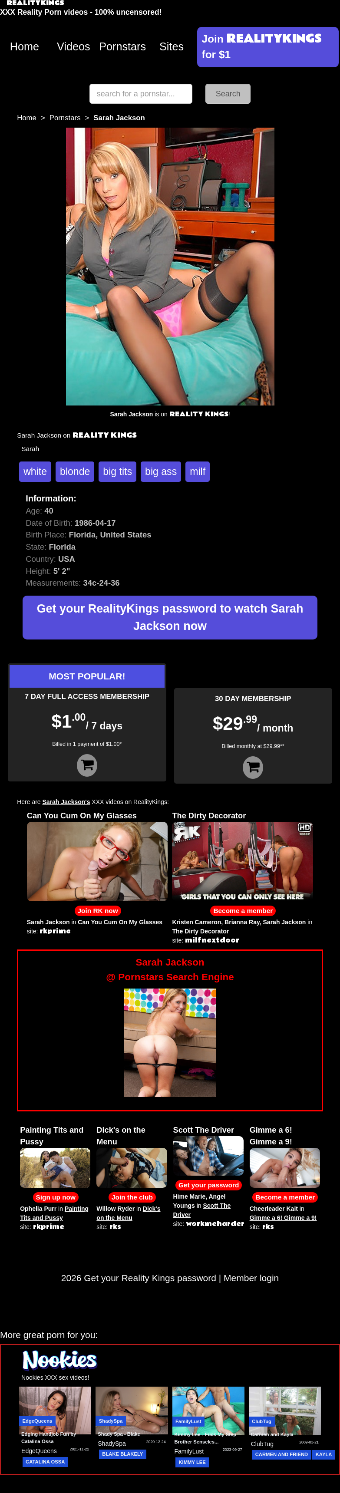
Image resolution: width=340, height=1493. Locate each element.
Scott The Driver (203, 1130)
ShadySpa (110, 1421)
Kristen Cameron (196, 922)
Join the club (132, 1197)
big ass (161, 471)
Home (24, 46)
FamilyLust (188, 1421)
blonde (75, 471)
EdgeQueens (38, 1421)
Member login (251, 1278)
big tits (117, 471)
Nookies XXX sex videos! (55, 1377)
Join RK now (98, 910)
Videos (73, 46)
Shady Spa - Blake (119, 1434)
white (35, 471)
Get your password (208, 1185)
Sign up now (56, 1197)
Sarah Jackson (48, 922)
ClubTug (261, 1421)
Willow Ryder (115, 1208)
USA (66, 559)
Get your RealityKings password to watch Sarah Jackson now (170, 617)
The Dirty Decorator (209, 815)
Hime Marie (189, 1196)
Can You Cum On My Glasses (82, 815)
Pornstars (122, 46)
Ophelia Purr (38, 1208)
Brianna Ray (242, 922)
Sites (171, 46)
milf (197, 471)
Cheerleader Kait (274, 1208)
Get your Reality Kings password (150, 1278)
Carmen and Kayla (272, 1434)
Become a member (243, 910)
